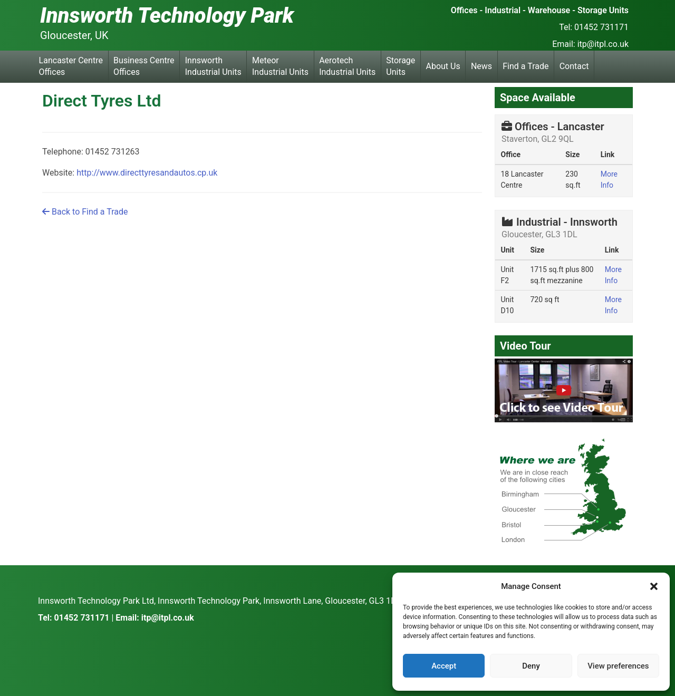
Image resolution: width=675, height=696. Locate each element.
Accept (443, 666)
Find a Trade (525, 66)
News (481, 66)
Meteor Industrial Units (280, 66)
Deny (531, 666)
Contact (574, 66)
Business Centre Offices (143, 66)
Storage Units (400, 66)
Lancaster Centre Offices (71, 66)
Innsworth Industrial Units (213, 66)
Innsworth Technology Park (167, 15)
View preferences (618, 666)
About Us (443, 66)
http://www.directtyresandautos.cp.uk (146, 173)
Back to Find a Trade (85, 212)
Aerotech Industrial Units (347, 66)
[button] (654, 586)
